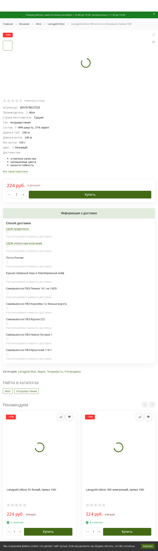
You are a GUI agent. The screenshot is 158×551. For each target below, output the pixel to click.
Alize (38, 24)
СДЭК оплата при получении (24, 243)
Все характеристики (15, 171)
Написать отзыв (34, 100)
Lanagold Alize (56, 24)
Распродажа (73, 371)
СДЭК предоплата (17, 228)
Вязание (24, 24)
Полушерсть (55, 371)
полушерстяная (26, 391)
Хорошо (148, 546)
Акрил (41, 371)
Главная (8, 24)
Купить (90, 194)
